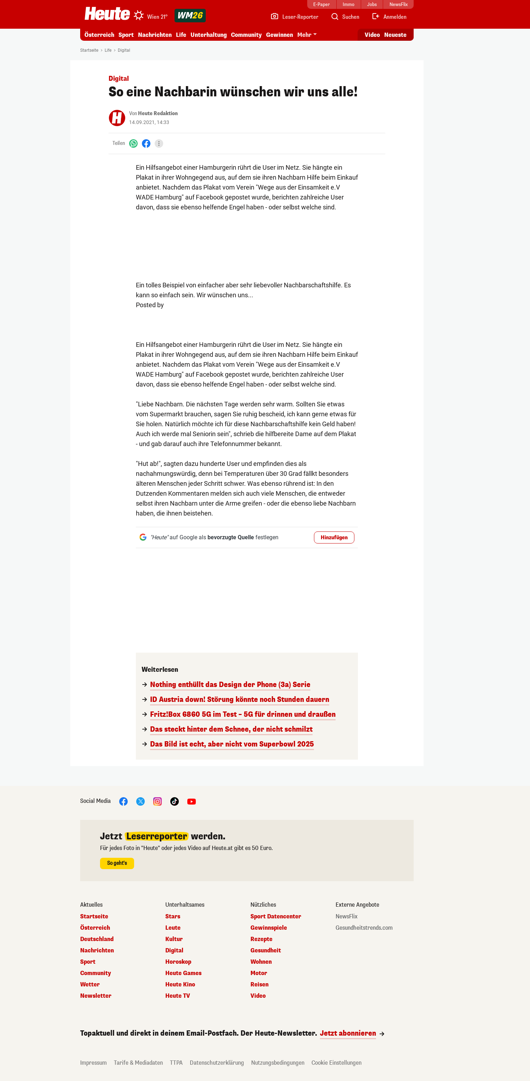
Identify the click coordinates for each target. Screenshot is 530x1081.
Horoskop (178, 961)
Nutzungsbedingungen (277, 1062)
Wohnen (261, 961)
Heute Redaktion (158, 113)
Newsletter (95, 996)
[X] (140, 801)
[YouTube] (191, 801)
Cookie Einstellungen (336, 1062)
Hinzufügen (334, 537)
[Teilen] (159, 143)
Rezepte (261, 939)
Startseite (89, 50)
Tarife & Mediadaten (138, 1062)
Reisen (259, 984)
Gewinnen (279, 35)
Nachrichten (155, 35)
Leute (173, 927)
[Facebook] (146, 143)
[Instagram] (157, 801)
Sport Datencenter (275, 916)
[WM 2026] (190, 15)
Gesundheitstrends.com (364, 927)
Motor (258, 973)
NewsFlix (347, 916)
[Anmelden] (389, 17)
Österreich (99, 35)
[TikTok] (174, 801)
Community (246, 35)
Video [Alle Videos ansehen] (372, 35)
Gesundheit (265, 950)
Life (181, 35)
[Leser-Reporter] (294, 17)
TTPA (176, 1062)
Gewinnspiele (268, 927)
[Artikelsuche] (344, 17)
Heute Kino (180, 984)
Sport (126, 35)
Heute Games (183, 973)
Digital (124, 50)
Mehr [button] (304, 35)
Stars (172, 916)
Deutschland (97, 939)
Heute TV (177, 996)
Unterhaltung (209, 35)
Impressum (93, 1062)
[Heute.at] (107, 13)
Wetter (90, 984)
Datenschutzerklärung (217, 1062)
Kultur (174, 939)
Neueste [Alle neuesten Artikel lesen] (395, 35)
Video (258, 996)
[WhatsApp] (133, 143)
